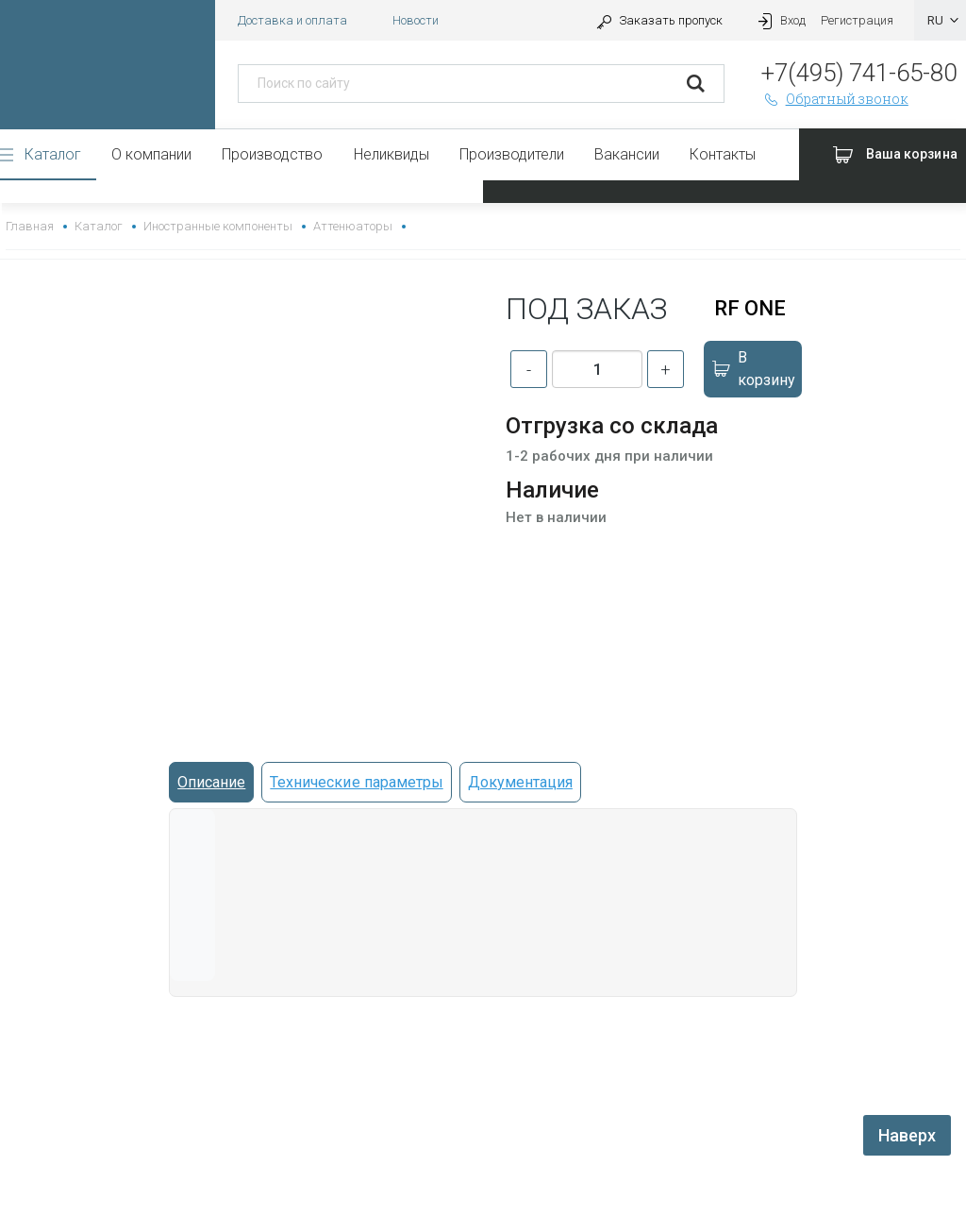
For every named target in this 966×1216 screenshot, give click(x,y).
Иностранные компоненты (217, 226)
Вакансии (626, 154)
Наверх (907, 1135)
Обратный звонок (834, 99)
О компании (151, 154)
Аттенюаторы (352, 226)
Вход (779, 20)
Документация (520, 782)
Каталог (53, 154)
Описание (211, 782)
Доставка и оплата (292, 20)
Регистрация (857, 20)
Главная (30, 226)
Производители (511, 154)
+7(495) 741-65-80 (859, 73)
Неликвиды (391, 154)
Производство (272, 154)
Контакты (723, 154)
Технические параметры (356, 782)
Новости (415, 20)
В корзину (752, 368)
